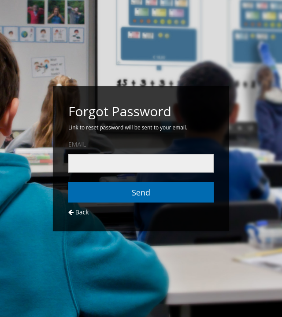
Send (141, 192)
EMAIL (77, 144)
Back (78, 212)
